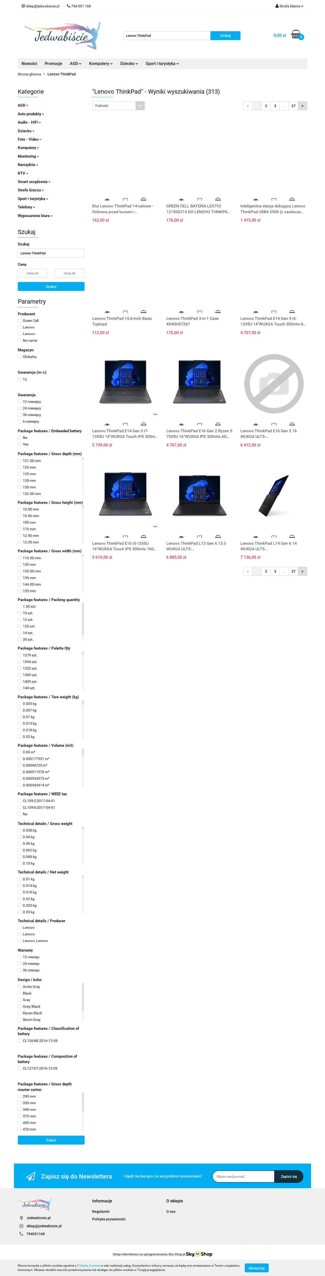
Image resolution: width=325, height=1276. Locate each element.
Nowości (29, 63)
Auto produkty (31, 114)
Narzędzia (28, 164)
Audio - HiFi (29, 122)
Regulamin (101, 1211)
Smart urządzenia (34, 181)
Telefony (26, 207)
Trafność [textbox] (101, 106)
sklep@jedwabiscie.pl (44, 1226)
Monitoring (28, 156)
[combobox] (118, 105)
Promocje (53, 63)
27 (293, 106)
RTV (23, 173)
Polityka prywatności (109, 1219)
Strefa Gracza (31, 190)
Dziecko (129, 63)
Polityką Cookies (88, 1265)
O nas (170, 1211)
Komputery (101, 63)
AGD (76, 63)
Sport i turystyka (162, 63)
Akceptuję (257, 1268)
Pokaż (51, 1140)
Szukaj (51, 287)
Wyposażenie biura (35, 215)
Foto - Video (29, 139)
